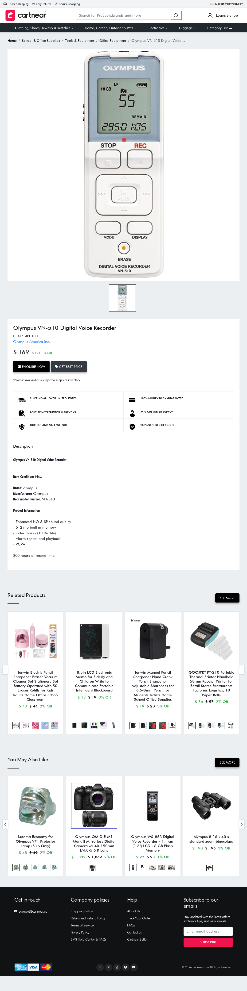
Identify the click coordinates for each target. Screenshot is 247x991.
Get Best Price (73, 366)
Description (22, 444)
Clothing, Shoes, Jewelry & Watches (42, 28)
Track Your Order (139, 933)
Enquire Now (33, 366)
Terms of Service (82, 940)
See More (225, 596)
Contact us (134, 947)
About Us (133, 926)
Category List (219, 28)
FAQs (131, 940)
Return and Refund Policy (88, 933)
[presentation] (5, 671)
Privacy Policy (80, 947)
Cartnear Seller (137, 955)
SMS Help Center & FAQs (88, 955)
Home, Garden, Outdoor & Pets (109, 28)
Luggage (186, 28)
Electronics (156, 28)
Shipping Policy (82, 926)
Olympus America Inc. (31, 341)
